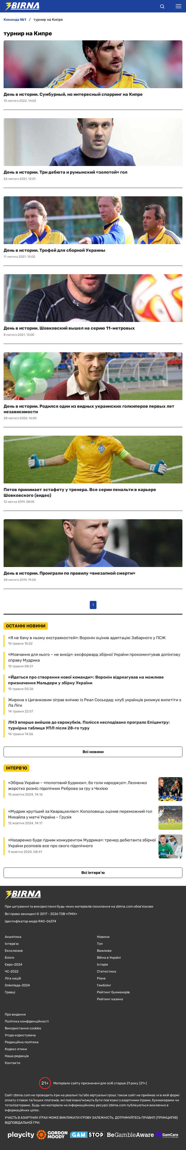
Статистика (106, 971)
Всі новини (93, 751)
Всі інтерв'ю (93, 872)
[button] (162, 7)
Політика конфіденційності (27, 1021)
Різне (101, 978)
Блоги (9, 958)
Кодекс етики (16, 1049)
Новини (103, 937)
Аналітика (13, 937)
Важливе (104, 951)
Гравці (10, 992)
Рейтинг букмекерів (113, 992)
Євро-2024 (13, 965)
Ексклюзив (14, 951)
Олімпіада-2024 (17, 985)
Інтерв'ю (12, 944)
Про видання (15, 1014)
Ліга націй (13, 978)
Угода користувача (20, 1035)
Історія (102, 965)
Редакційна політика (22, 1042)
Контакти (12, 1063)
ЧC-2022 (11, 971)
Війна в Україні (109, 958)
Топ (100, 944)
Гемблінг (104, 985)
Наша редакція (17, 1056)
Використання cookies (23, 1028)
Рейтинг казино (110, 999)
